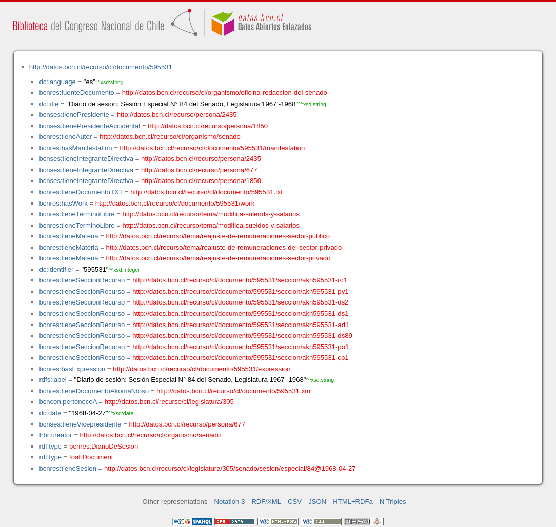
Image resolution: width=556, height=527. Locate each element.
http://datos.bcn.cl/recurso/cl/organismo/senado (170, 136)
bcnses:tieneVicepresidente (80, 424)
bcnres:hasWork (63, 203)
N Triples (393, 501)
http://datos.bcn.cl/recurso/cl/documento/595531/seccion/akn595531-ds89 (242, 335)
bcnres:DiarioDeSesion (103, 446)
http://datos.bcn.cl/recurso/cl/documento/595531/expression (201, 369)
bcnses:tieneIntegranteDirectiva (86, 159)
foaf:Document (91, 457)
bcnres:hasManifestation (75, 148)
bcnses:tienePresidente (74, 114)
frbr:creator (55, 435)
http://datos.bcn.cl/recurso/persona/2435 (177, 114)
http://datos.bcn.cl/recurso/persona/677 (199, 170)
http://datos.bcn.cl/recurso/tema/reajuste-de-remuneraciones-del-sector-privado (224, 247)
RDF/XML (266, 501)
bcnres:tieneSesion (67, 468)
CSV (295, 501)
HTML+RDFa (353, 501)
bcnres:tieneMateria (68, 236)
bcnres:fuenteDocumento (76, 92)
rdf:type (50, 446)
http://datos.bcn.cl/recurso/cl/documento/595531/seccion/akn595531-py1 (240, 291)
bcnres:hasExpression (72, 369)
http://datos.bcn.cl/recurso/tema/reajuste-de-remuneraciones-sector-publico (218, 236)
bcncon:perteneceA (67, 402)
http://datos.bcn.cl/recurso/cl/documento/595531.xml (234, 391)
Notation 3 (229, 501)
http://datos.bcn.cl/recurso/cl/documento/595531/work (174, 203)
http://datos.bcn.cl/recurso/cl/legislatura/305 (169, 402)
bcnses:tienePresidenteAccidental (89, 126)
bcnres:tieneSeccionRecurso (82, 280)
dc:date (50, 413)
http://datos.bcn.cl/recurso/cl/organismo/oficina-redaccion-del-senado (224, 92)
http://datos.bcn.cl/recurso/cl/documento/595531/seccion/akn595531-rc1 (239, 280)
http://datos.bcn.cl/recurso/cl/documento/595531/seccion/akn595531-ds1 (240, 313)
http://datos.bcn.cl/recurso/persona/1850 (208, 126)
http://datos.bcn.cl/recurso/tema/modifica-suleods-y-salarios (211, 214)
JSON (317, 501)
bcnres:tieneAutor (65, 136)
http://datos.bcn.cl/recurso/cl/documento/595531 (100, 67)
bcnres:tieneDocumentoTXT (81, 192)
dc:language (57, 82)
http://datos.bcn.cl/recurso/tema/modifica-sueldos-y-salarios (211, 225)
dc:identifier (56, 269)
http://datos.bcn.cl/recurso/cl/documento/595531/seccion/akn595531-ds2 (240, 302)
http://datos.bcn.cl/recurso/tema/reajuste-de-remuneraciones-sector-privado (218, 258)
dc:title (48, 104)
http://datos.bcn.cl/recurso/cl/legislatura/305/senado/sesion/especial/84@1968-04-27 (230, 468)
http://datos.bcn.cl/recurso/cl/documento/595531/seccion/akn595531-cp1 (240, 357)
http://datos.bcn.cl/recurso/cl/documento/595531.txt (206, 192)
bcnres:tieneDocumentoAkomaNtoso (94, 391)
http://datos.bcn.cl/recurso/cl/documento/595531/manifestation (212, 148)
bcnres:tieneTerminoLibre (76, 214)
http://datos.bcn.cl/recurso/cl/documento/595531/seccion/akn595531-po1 (240, 347)
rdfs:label (52, 379)
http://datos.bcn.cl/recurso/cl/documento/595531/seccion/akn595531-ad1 (240, 325)
